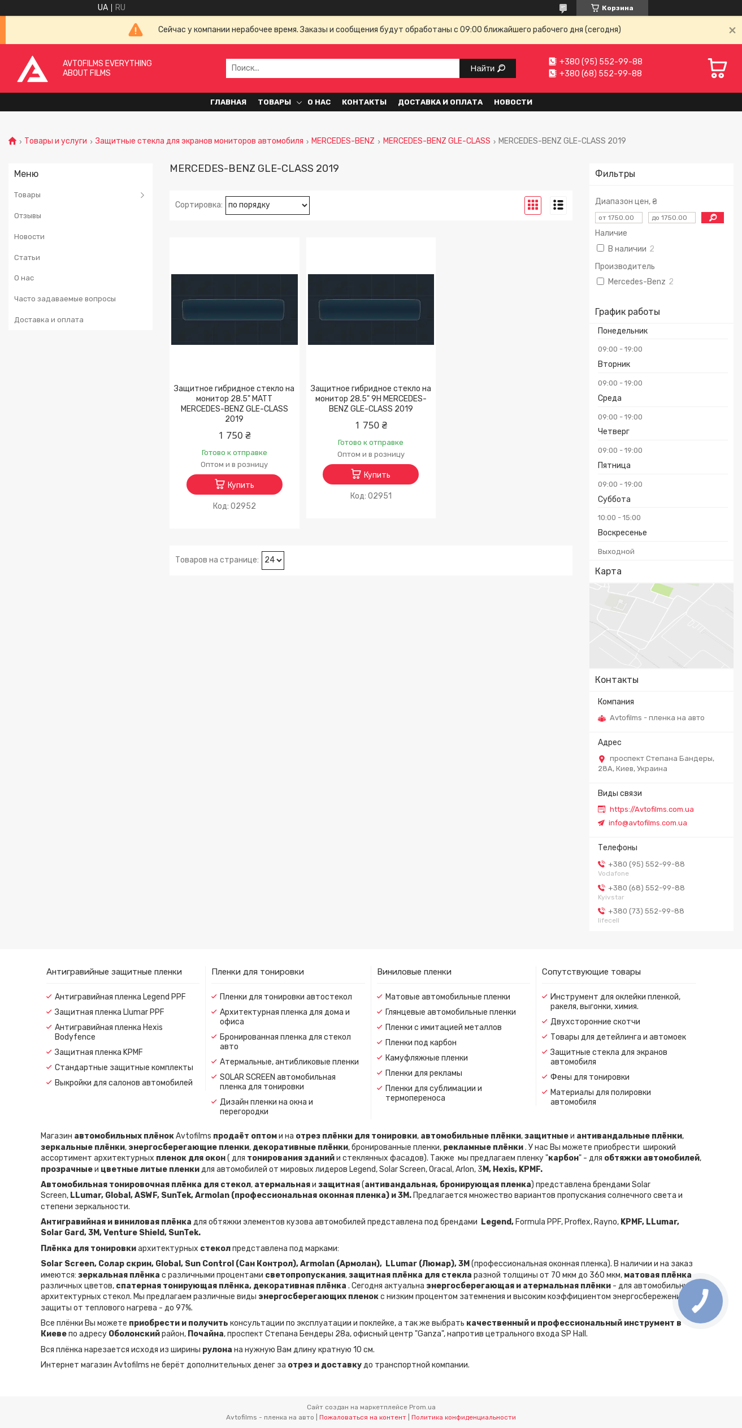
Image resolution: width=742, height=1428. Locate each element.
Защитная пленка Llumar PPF (109, 1012)
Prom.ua (422, 1407)
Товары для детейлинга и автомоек (618, 1037)
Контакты (364, 102)
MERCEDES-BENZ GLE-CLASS (437, 141)
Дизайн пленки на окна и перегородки (266, 1107)
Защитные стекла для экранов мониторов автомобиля (199, 141)
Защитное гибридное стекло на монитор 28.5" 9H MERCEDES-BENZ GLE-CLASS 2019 (371, 399)
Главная (228, 102)
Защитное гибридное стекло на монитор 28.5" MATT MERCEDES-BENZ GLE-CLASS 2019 (234, 404)
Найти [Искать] (484, 68)
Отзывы (27, 215)
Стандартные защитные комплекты (124, 1067)
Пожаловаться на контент (362, 1417)
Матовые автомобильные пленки (447, 997)
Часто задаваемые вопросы (65, 299)
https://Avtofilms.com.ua (652, 809)
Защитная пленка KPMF (99, 1052)
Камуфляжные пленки (426, 1058)
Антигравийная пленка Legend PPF (120, 997)
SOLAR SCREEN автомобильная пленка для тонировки (278, 1082)
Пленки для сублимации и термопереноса (433, 1093)
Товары (274, 102)
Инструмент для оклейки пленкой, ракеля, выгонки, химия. (615, 1001)
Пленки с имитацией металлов (443, 1027)
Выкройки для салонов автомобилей (124, 1083)
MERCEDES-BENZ (343, 141)
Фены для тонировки (590, 1077)
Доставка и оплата (440, 102)
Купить (241, 485)
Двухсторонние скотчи (595, 1022)
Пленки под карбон (421, 1043)
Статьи (27, 257)
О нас (319, 102)
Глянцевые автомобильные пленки (450, 1012)
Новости (513, 102)
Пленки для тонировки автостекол (286, 997)
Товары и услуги (55, 141)
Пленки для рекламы (423, 1073)
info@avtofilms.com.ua (648, 823)
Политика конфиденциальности (463, 1417)
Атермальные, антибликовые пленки (289, 1062)
